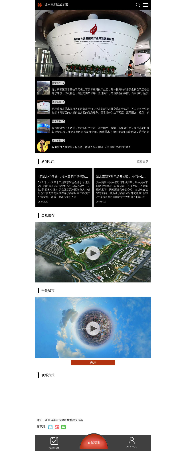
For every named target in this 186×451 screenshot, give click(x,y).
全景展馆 (47, 215)
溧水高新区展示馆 (56, 4)
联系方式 (47, 375)
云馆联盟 (93, 442)
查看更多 (142, 161)
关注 (93, 362)
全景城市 (47, 290)
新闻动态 (47, 161)
